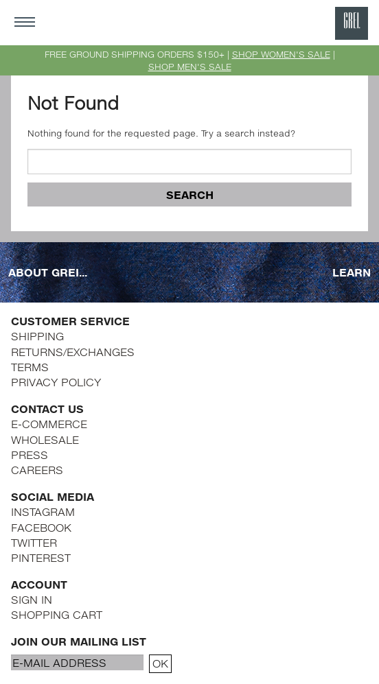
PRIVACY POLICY (56, 381)
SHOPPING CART (56, 614)
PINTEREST (41, 557)
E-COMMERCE (49, 423)
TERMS (30, 366)
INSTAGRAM (43, 511)
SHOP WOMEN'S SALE (281, 54)
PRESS (29, 454)
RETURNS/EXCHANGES (73, 351)
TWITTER (34, 542)
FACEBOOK (41, 527)
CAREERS (37, 469)
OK (160, 663)
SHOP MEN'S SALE (189, 66)
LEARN (351, 272)
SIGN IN (31, 599)
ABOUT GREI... (47, 272)
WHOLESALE (45, 439)
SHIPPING (37, 335)
